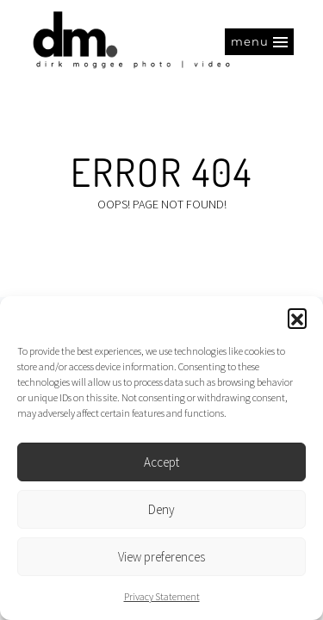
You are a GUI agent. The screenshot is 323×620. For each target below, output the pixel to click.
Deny (161, 509)
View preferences (161, 557)
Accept (161, 462)
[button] (297, 317)
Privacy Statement (162, 596)
